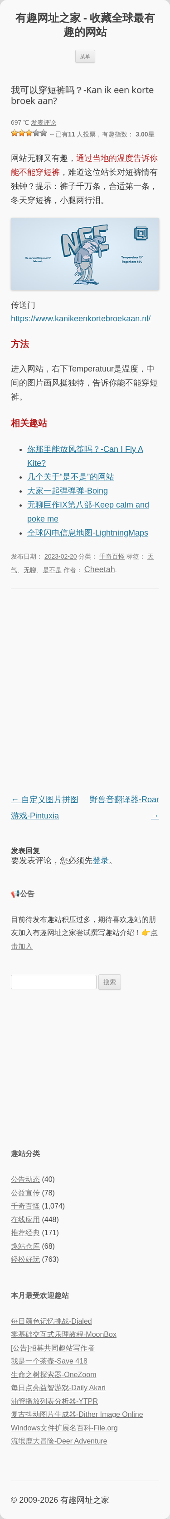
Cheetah (99, 569)
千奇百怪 (112, 556)
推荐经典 (25, 1233)
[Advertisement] (85, 1067)
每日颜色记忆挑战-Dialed (51, 1321)
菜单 (85, 56)
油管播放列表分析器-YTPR (54, 1401)
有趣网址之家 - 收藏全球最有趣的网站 (85, 25)
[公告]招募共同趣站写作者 (53, 1348)
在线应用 (25, 1219)
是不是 (52, 570)
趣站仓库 (25, 1246)
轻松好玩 (25, 1259)
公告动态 (25, 1179)
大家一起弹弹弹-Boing (67, 490)
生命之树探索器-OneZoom (53, 1374)
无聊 (30, 570)
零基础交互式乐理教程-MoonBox (64, 1334)
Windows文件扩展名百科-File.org (64, 1428)
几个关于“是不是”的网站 (70, 476)
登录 (100, 860)
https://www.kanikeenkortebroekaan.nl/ (81, 318)
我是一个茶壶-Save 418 (49, 1361)
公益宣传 (25, 1193)
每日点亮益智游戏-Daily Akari (58, 1388)
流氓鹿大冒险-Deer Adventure (59, 1441)
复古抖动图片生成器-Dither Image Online (77, 1414)
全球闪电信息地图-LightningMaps (87, 532)
